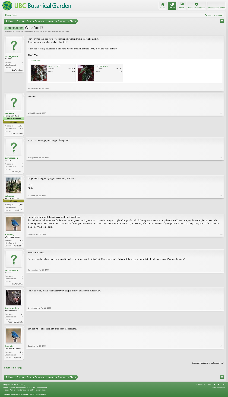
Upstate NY (18, 247)
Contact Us (200, 387)
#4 (221, 210)
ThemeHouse (40, 392)
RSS (224, 387)
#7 (221, 323)
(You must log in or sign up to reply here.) (208, 365)
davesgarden (53, 31)
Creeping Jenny (13, 310)
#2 (221, 133)
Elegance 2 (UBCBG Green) (14, 387)
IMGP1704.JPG (102, 66)
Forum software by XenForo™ (25, 390)
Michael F (9, 113)
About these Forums (216, 8)
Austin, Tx (19, 211)
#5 (221, 246)
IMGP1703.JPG (54, 66)
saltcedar (9, 196)
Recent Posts (10, 15)
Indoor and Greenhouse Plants (27, 31)
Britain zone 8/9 (17, 134)
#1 (221, 88)
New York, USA (17, 70)
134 (21, 316)
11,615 (20, 126)
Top (219, 387)
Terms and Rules (218, 390)
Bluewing (9, 235)
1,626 (20, 241)
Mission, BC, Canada (15, 323)
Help (209, 387)
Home (214, 387)
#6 (221, 285)
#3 (221, 172)
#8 (221, 359)
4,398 (20, 205)
